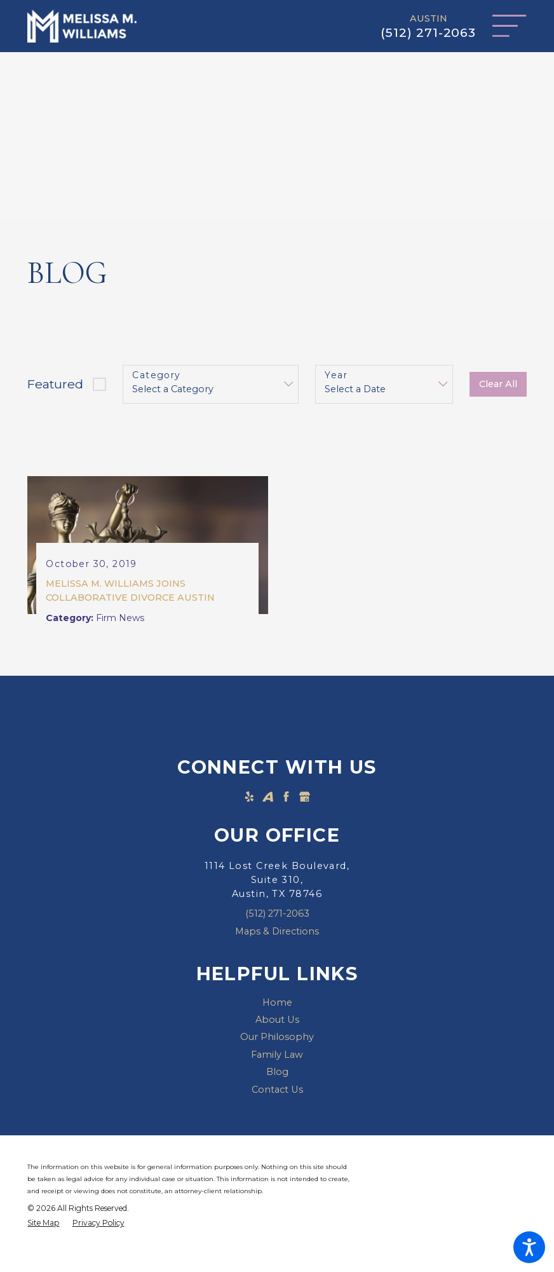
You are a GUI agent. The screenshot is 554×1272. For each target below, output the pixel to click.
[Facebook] (286, 798)
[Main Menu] (509, 26)
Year (336, 375)
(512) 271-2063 (428, 32)
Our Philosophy (277, 1038)
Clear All (498, 384)
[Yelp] (249, 798)
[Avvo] (267, 798)
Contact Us (277, 1091)
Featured (55, 384)
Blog (277, 1073)
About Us (277, 1021)
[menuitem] (276, 1004)
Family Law (277, 1056)
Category (156, 375)
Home (277, 1003)
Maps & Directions (277, 932)
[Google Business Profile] (304, 798)
